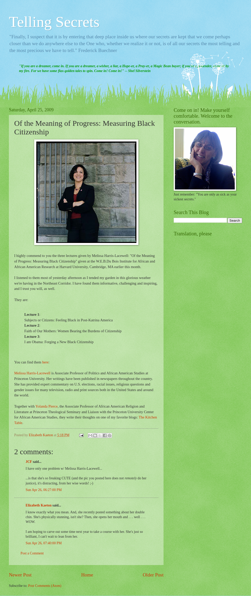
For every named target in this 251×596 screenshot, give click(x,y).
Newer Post (20, 574)
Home (87, 574)
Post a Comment (32, 553)
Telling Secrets (54, 21)
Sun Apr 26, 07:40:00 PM (44, 543)
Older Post (153, 574)
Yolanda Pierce (46, 406)
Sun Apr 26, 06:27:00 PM (44, 490)
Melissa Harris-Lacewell (32, 373)
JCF (29, 462)
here (45, 362)
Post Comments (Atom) (44, 586)
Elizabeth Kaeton (38, 505)
